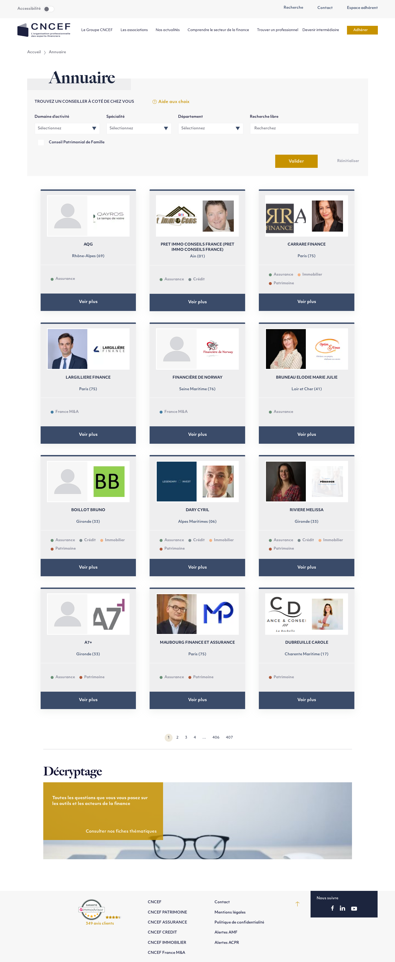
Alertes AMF (226, 933)
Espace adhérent (359, 8)
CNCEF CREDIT (162, 933)
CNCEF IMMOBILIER (167, 943)
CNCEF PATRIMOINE (167, 913)
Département (190, 117)
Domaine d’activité (52, 117)
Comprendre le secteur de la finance (220, 30)
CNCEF (154, 902)
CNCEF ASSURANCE (167, 923)
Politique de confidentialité (239, 923)
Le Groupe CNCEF (98, 30)
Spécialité (115, 117)
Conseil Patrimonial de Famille (76, 142)
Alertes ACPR (227, 943)
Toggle (48, 9)
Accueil (34, 52)
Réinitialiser (348, 161)
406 (216, 738)
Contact (322, 8)
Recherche (290, 8)
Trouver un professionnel (277, 30)
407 (229, 738)
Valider (296, 161)
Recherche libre (264, 117)
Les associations (136, 30)
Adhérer (362, 30)
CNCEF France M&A (166, 953)
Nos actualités (169, 30)
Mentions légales (230, 913)
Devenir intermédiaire (322, 30)
